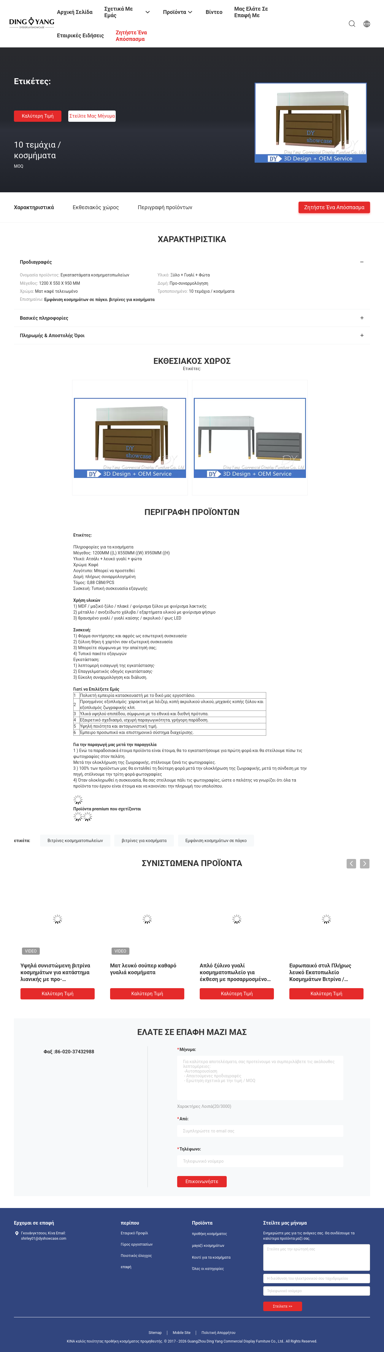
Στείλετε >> (282, 1306)
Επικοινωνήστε (201, 1181)
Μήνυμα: (188, 1049)
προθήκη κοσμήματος (209, 1234)
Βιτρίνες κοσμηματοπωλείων (75, 840)
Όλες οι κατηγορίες (208, 1269)
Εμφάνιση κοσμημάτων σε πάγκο (216, 840)
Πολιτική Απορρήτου (218, 1333)
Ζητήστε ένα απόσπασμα (334, 207)
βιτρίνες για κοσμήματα (144, 840)
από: (184, 1118)
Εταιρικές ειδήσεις (80, 35)
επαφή (126, 1267)
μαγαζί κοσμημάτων (208, 1246)
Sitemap (155, 1333)
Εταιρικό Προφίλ (134, 1233)
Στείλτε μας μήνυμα (92, 116)
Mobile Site (182, 1333)
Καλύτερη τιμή (37, 116)
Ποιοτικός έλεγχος (136, 1256)
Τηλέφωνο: (190, 1149)
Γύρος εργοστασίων (137, 1244)
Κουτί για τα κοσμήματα (211, 1257)
